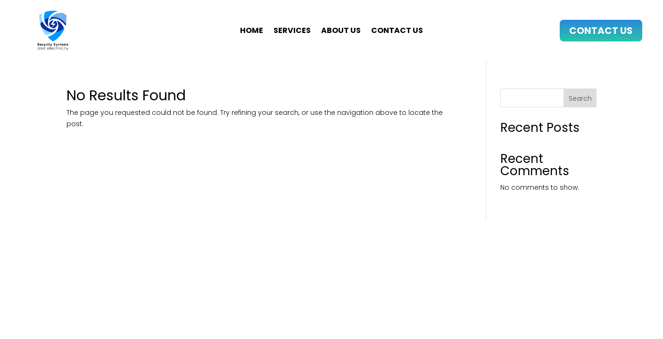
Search (580, 98)
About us (341, 31)
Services (292, 31)
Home (251, 31)
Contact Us (601, 30)
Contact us (397, 31)
